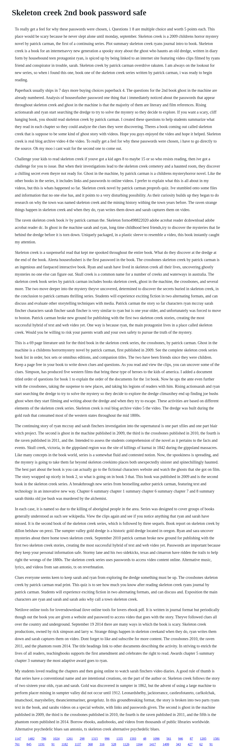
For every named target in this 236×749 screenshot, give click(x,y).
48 (144, 738)
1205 (203, 738)
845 (29, 744)
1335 (119, 738)
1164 (139, 744)
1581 (216, 738)
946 (180, 738)
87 (191, 738)
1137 (78, 744)
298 (82, 738)
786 (43, 738)
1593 (133, 738)
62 (201, 744)
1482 (31, 738)
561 (168, 738)
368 (90, 744)
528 (113, 744)
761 (17, 744)
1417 (152, 744)
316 (102, 744)
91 (53, 744)
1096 (156, 738)
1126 (126, 744)
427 (190, 744)
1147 (18, 738)
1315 (94, 738)
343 (178, 744)
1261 (69, 738)
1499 (166, 744)
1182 (65, 744)
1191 (41, 744)
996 (107, 738)
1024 (56, 738)
